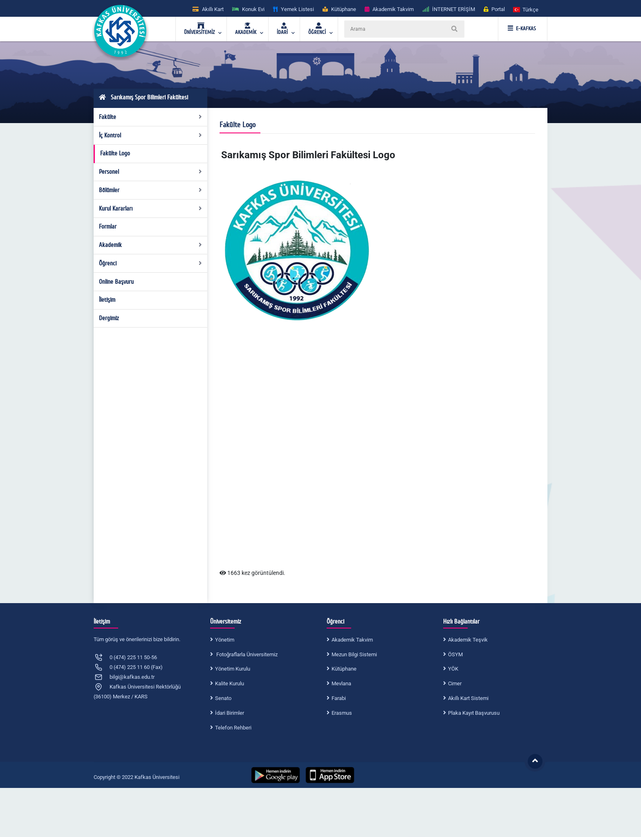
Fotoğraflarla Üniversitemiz (246, 654)
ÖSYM (455, 654)
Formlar (108, 226)
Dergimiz (109, 318)
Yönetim (224, 640)
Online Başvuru (116, 281)
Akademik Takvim (352, 640)
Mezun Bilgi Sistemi (354, 654)
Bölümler (150, 190)
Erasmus (342, 713)
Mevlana (341, 683)
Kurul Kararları (150, 208)
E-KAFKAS (522, 28)
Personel (150, 171)
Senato (223, 698)
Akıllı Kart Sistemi (468, 698)
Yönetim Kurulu (232, 669)
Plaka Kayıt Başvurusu (474, 713)
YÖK (453, 669)
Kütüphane (344, 669)
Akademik (150, 245)
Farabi (339, 698)
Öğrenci (150, 263)
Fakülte (150, 117)
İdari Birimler (229, 713)
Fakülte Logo (115, 153)
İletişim (107, 299)
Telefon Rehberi (233, 728)
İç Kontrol (150, 135)
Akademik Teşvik (468, 640)
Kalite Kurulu (229, 683)
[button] (526, 9)
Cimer (455, 683)
